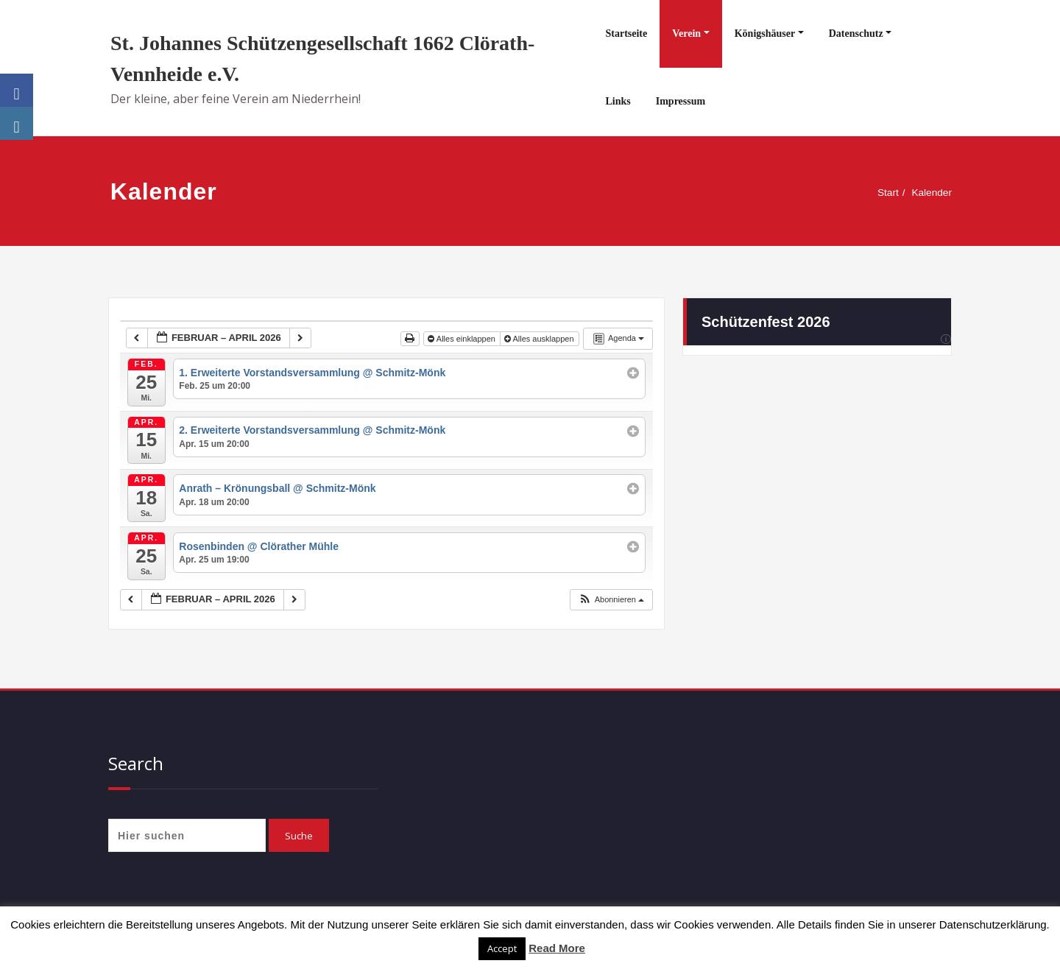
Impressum (680, 101)
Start (882, 192)
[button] (610, 600)
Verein (686, 33)
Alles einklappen (463, 338)
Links (617, 101)
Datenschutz (856, 33)
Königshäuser (765, 33)
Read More (557, 948)
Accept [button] (502, 948)
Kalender (930, 192)
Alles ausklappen (540, 338)
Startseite (626, 33)
